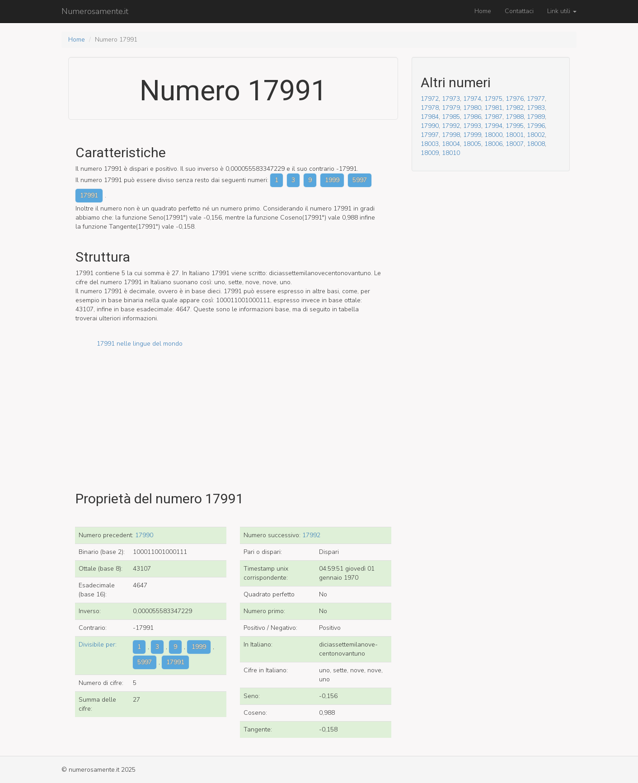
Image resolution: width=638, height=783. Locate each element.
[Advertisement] (233, 411)
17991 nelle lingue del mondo (140, 343)
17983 (536, 107)
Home (482, 11)
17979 (451, 107)
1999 (332, 180)
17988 (515, 117)
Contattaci (519, 11)
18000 (493, 135)
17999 (472, 135)
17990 (144, 535)
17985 (451, 117)
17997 (430, 135)
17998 (451, 135)
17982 (515, 107)
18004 (451, 144)
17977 (536, 98)
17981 (493, 107)
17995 (515, 126)
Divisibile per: (98, 644)
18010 (451, 153)
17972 (430, 98)
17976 (515, 98)
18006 (493, 144)
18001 (515, 135)
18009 (430, 153)
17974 (472, 98)
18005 (472, 144)
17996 (536, 126)
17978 (430, 107)
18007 (515, 144)
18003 (430, 144)
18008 (536, 144)
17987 (493, 117)
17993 (472, 126)
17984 (430, 117)
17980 (472, 107)
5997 (359, 180)
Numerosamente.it (94, 11)
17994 (493, 126)
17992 (311, 535)
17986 (472, 117)
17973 (451, 98)
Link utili (562, 11)
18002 (536, 135)
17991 (89, 195)
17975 (493, 98)
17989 (536, 117)
